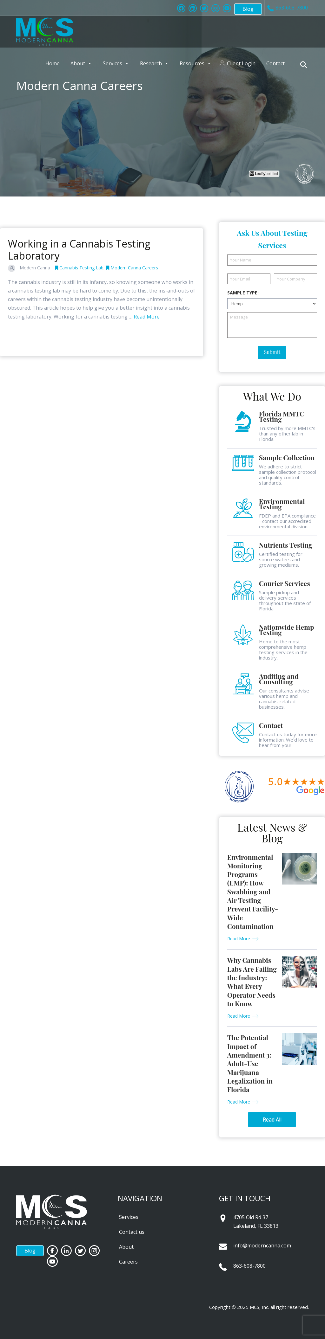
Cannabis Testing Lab (79, 268)
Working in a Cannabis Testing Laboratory (79, 249)
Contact (275, 63)
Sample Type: (243, 293)
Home (52, 63)
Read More (147, 316)
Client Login (241, 63)
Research (154, 63)
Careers (128, 1261)
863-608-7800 (249, 1265)
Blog (248, 8)
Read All (272, 1119)
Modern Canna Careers (132, 268)
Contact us (131, 1231)
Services (116, 63)
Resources (195, 63)
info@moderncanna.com (262, 1245)
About (81, 63)
